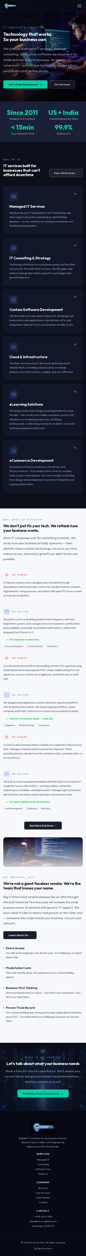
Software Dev (43, 1169)
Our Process (43, 1192)
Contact (43, 1202)
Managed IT (43, 1159)
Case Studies (43, 1197)
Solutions (43, 1173)
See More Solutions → (43, 828)
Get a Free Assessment (25, 89)
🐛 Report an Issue (43, 1248)
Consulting (43, 1164)
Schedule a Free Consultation (43, 1099)
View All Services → (66, 174)
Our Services (62, 89)
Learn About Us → (20, 940)
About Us (43, 1188)
